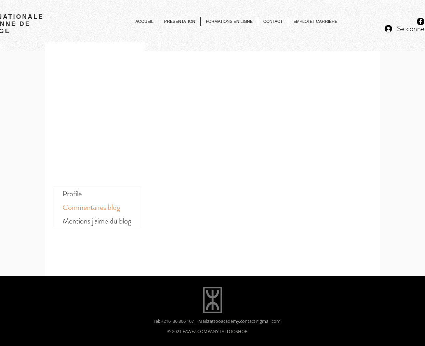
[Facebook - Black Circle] (420, 21)
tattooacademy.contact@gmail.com (244, 321)
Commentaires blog (91, 207)
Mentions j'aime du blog (97, 221)
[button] (273, 21)
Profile (72, 193)
